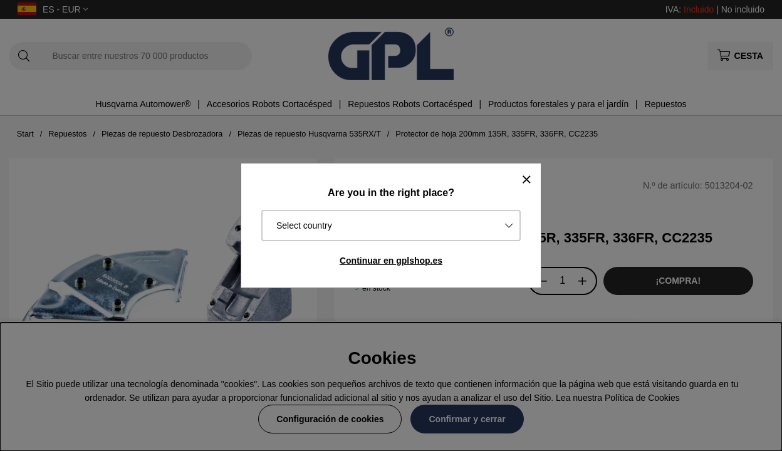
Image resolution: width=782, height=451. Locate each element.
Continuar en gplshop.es (391, 261)
